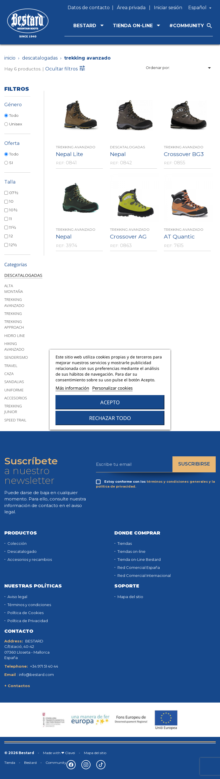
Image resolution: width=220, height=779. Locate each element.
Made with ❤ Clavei (59, 753)
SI (11, 162)
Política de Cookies (25, 612)
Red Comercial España (138, 567)
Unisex (15, 124)
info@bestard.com (36, 674)
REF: (60, 163)
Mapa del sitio (130, 596)
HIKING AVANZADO (14, 346)
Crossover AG (128, 236)
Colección (17, 543)
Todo (14, 115)
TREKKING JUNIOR (13, 408)
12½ (13, 244)
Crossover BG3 (184, 154)
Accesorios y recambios (29, 559)
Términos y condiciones (29, 604)
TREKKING (13, 313)
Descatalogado (22, 551)
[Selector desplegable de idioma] (200, 7)
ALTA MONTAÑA (13, 288)
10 (11, 201)
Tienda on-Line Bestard (139, 559)
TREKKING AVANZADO (14, 302)
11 (10, 218)
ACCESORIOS (15, 398)
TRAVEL (10, 365)
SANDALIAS (14, 381)
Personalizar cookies (112, 388)
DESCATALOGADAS (23, 275)
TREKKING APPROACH (14, 324)
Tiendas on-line (131, 551)
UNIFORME (13, 390)
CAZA (8, 373)
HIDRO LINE (14, 335)
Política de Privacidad (27, 620)
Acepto (110, 402)
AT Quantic (179, 236)
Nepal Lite (69, 154)
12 (11, 236)
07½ (13, 192)
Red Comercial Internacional (144, 575)
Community (56, 762)
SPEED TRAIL (15, 420)
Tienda (9, 762)
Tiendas (124, 543)
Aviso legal (17, 596)
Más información (72, 388)
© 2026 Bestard (19, 753)
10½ (13, 210)
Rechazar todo (110, 418)
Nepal (118, 154)
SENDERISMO (16, 357)
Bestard (30, 762)
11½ (12, 227)
